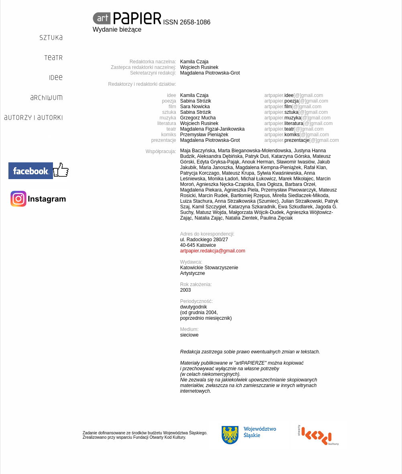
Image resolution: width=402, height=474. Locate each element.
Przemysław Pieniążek (204, 134)
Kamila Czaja (194, 62)
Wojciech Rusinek (199, 67)
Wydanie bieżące (117, 29)
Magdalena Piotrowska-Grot (210, 73)
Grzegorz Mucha (198, 118)
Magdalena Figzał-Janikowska (212, 129)
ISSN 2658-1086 (152, 22)
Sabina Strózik (195, 101)
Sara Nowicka (195, 106)
